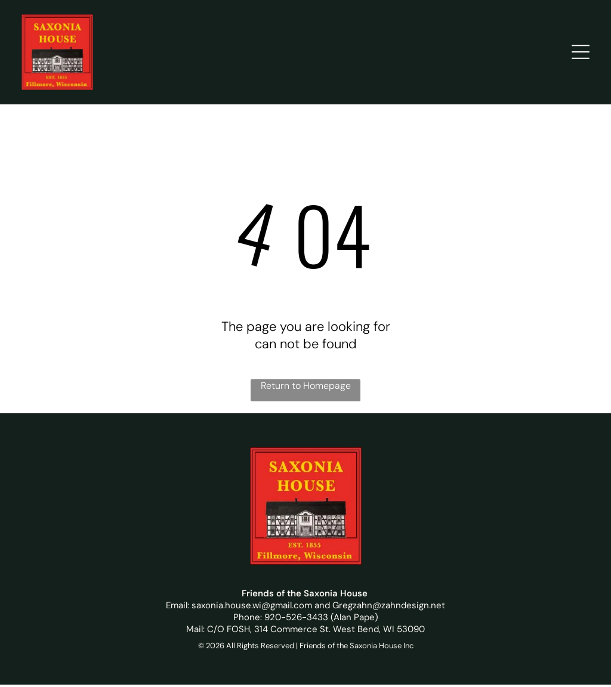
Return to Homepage (306, 388)
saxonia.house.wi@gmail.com (252, 608)
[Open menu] (581, 53)
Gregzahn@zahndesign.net (388, 608)
